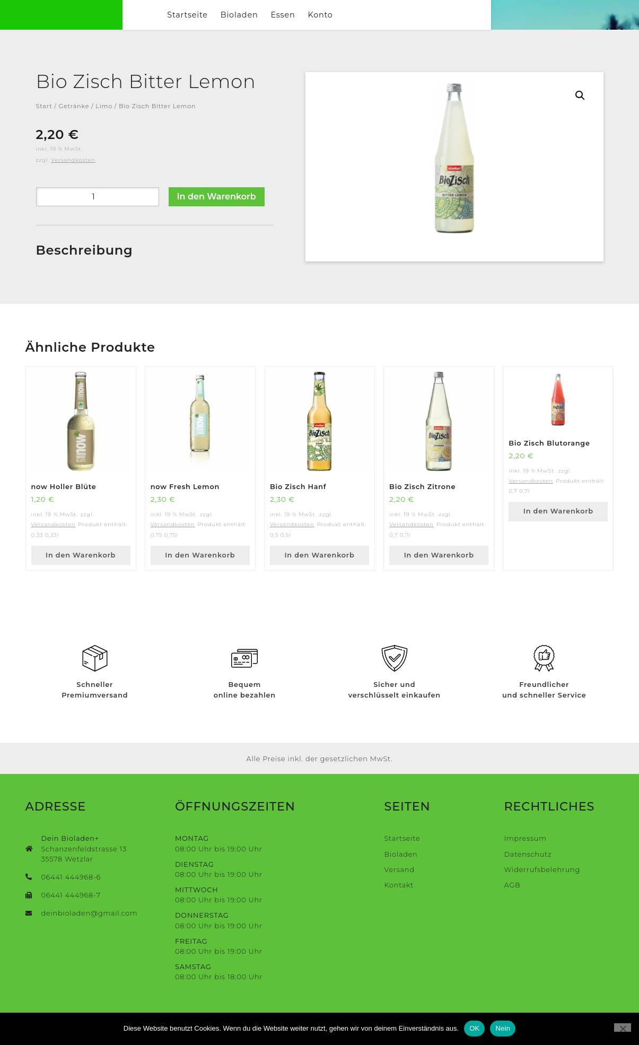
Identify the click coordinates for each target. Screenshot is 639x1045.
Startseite (262, 22)
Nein (502, 1028)
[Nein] (622, 1027)
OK (474, 1028)
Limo (103, 121)
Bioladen (314, 22)
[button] (580, 110)
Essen (358, 22)
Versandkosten (73, 174)
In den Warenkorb (216, 211)
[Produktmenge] (97, 211)
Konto (395, 22)
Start (44, 121)
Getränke (74, 121)
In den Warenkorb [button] (81, 570)
